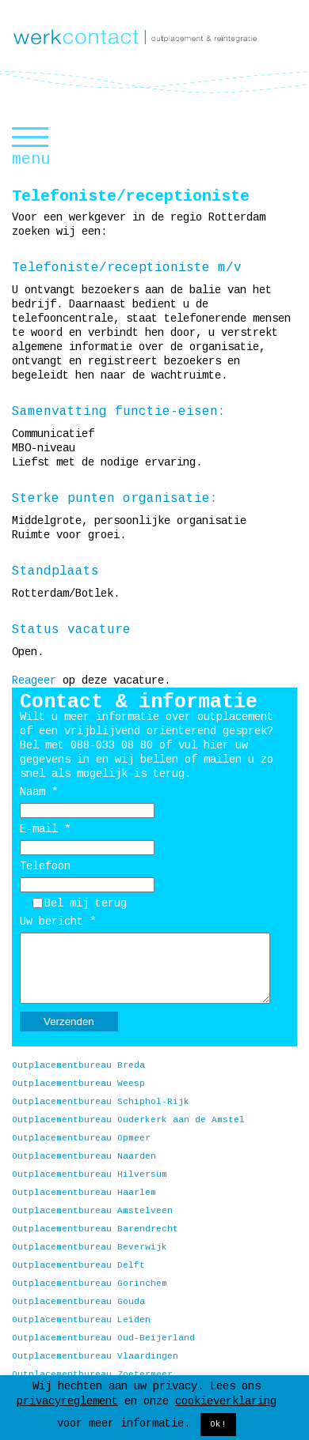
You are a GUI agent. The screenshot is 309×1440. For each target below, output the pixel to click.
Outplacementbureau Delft (78, 1265)
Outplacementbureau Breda (78, 1065)
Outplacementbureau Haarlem (84, 1192)
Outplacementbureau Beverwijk (89, 1247)
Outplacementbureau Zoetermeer (92, 1374)
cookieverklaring (226, 1401)
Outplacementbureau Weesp (78, 1083)
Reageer (34, 680)
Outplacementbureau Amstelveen (92, 1211)
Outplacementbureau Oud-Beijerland (103, 1338)
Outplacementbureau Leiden (81, 1320)
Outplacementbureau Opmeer (81, 1138)
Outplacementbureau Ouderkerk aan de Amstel (128, 1120)
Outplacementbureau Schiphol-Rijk (100, 1101)
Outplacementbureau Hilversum (89, 1174)
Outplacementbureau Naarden (84, 1156)
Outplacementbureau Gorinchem (89, 1283)
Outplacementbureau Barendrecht (95, 1229)
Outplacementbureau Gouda (78, 1301)
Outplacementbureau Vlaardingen (95, 1356)
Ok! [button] (218, 1424)
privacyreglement (67, 1401)
